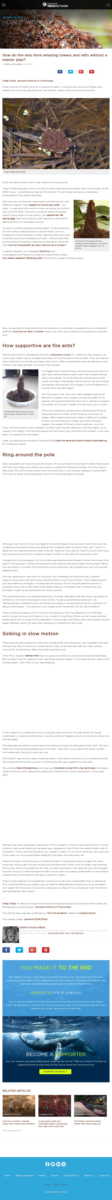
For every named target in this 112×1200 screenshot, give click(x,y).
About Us (88, 1176)
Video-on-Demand (24, 1176)
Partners (47, 1185)
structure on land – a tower (28, 331)
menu (4, 4)
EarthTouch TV (71, 1176)
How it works (25, 22)
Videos (42, 1176)
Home (7, 1176)
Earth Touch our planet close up (56, 5)
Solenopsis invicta (60, 354)
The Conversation (57, 913)
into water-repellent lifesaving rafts (22, 258)
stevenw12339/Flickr (36, 919)
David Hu (45, 251)
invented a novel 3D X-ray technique (74, 768)
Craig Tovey (9, 80)
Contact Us (104, 1176)
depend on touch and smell (44, 205)
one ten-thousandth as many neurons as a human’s (37, 245)
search (108, 5)
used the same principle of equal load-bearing (81, 440)
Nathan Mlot (32, 655)
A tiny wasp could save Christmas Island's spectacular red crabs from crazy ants (53, 1123)
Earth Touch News (13, 64)
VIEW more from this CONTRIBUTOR (65, 933)
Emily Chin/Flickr (18, 172)
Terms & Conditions (60, 1185)
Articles (55, 1176)
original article (87, 913)
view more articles (11, 1131)
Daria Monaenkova (27, 768)
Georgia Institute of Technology (35, 80)
